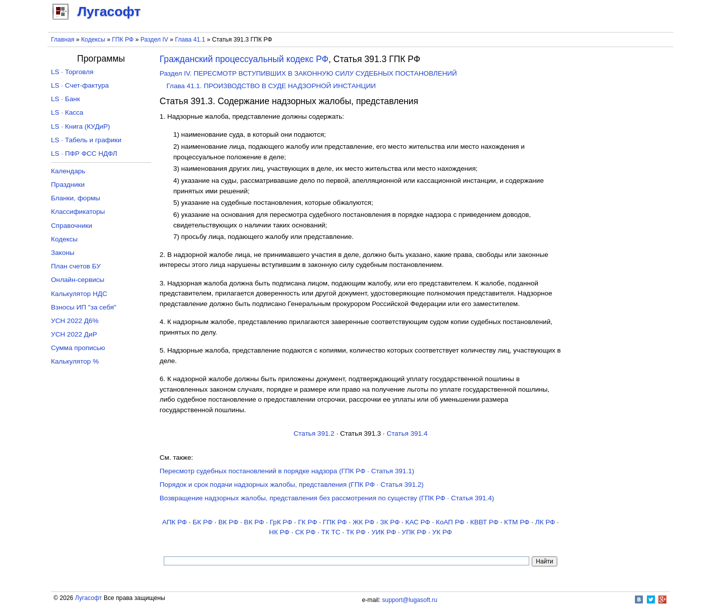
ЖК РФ (363, 522)
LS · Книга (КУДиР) (80, 126)
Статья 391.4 (407, 433)
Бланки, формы (75, 198)
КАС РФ (418, 522)
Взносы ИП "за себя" (83, 307)
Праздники (68, 184)
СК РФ (305, 532)
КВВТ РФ (484, 522)
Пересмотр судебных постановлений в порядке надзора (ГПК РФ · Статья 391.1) (287, 471)
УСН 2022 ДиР (74, 334)
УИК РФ (384, 532)
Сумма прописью (78, 348)
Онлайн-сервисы (78, 279)
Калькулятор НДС (79, 293)
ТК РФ (356, 532)
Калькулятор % (75, 361)
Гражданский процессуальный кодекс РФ (244, 59)
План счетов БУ (76, 266)
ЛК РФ (545, 522)
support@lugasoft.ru (409, 599)
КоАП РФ (450, 522)
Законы (63, 252)
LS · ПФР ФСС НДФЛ (84, 153)
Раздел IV (154, 39)
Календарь (68, 171)
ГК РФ (307, 522)
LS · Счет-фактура (80, 85)
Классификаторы (78, 211)
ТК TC (330, 532)
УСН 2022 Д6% (75, 321)
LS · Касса (67, 112)
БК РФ (203, 522)
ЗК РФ (390, 522)
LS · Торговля (72, 72)
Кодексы (93, 39)
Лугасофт (88, 597)
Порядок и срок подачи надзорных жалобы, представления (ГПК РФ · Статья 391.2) (292, 484)
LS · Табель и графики (86, 140)
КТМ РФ (517, 522)
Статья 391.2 (313, 433)
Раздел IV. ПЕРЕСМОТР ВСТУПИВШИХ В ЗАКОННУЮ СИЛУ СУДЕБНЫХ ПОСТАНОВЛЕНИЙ (308, 73)
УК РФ (442, 532)
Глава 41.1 (190, 39)
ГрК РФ (281, 522)
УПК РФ (414, 532)
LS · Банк (65, 99)
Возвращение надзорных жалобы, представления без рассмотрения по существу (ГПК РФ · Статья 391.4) (327, 498)
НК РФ (279, 532)
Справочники (71, 225)
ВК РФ (228, 522)
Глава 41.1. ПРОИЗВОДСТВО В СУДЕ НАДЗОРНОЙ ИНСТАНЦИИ (271, 86)
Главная (63, 39)
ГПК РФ (123, 39)
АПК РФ (174, 522)
